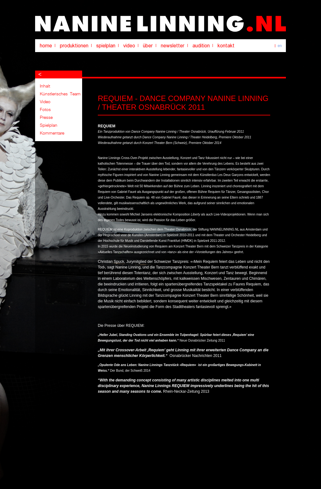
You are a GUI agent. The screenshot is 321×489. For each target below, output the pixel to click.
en (280, 46)
